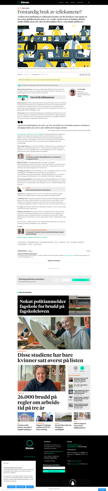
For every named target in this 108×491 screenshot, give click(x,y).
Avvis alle (30, 486)
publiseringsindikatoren (46, 242)
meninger (81, 242)
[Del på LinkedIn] (86, 75)
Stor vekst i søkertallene (80, 385)
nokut (56, 242)
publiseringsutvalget (33, 242)
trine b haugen (22, 242)
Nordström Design (76, 461)
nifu (68, 242)
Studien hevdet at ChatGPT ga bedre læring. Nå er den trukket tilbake (81, 398)
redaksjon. (58, 451)
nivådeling (62, 242)
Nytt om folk (80, 3)
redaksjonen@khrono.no (74, 445)
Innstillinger (102, 489)
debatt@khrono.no (72, 446)
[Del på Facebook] (80, 75)
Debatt (67, 3)
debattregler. (50, 453)
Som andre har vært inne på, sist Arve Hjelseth (30, 134)
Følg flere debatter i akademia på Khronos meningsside (32, 237)
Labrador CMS (75, 464)
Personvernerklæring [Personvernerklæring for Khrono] (29, 456)
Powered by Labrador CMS (54, 488)
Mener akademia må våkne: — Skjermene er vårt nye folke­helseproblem (81, 392)
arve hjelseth (37, 244)
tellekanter (74, 242)
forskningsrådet (22, 244)
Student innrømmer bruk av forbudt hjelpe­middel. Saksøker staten (81, 405)
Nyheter (61, 3)
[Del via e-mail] (89, 75)
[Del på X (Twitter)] (83, 75)
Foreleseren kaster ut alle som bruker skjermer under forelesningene (81, 379)
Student (73, 3)
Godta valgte (21, 486)
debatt (30, 244)
